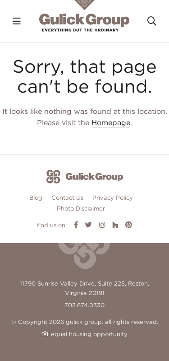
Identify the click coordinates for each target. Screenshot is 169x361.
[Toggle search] (152, 21)
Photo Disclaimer (81, 208)
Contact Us (67, 197)
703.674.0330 (84, 305)
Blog (35, 197)
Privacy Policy (112, 197)
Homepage (110, 122)
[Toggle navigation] (16, 21)
